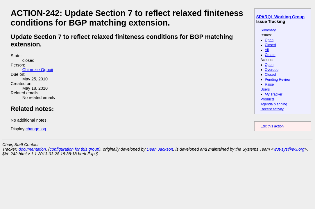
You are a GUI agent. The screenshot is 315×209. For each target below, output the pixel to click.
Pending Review (277, 80)
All (267, 50)
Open (269, 40)
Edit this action (272, 126)
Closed (270, 45)
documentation (32, 149)
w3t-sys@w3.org (289, 149)
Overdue (271, 70)
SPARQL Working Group (280, 17)
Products (267, 99)
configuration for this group (74, 149)
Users (265, 89)
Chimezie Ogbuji (37, 69)
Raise (269, 84)
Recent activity (272, 109)
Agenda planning (273, 104)
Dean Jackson (160, 149)
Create (270, 55)
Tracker (273, 94)
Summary (267, 30)
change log (36, 129)
